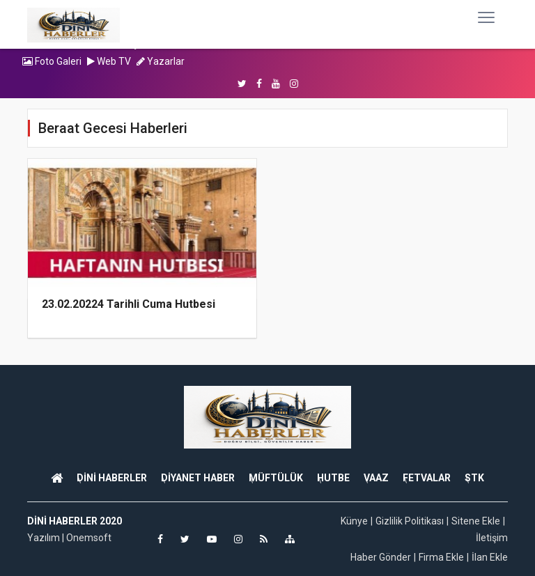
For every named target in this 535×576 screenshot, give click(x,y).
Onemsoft (88, 537)
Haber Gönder (380, 557)
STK (474, 477)
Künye (354, 521)
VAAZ (376, 477)
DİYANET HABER (198, 477)
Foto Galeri (52, 61)
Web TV (109, 61)
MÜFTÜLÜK (276, 477)
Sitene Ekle (475, 521)
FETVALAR (427, 477)
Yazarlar (161, 61)
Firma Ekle (441, 557)
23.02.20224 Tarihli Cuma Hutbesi (128, 304)
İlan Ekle (490, 557)
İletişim (492, 537)
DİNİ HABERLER (112, 477)
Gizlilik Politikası (409, 521)
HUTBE (333, 477)
